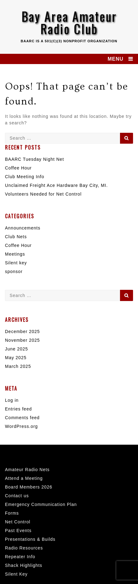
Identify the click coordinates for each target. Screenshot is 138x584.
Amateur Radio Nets (27, 469)
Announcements (22, 227)
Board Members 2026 (28, 486)
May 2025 (15, 357)
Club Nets (16, 236)
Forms (12, 513)
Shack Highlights (23, 565)
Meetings (15, 254)
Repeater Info (20, 556)
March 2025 (18, 366)
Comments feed (22, 417)
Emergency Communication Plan (41, 504)
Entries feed (18, 408)
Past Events (18, 530)
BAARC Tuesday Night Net (34, 159)
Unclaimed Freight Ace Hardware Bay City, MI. (56, 185)
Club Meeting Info (24, 176)
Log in (12, 400)
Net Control (17, 521)
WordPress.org (21, 426)
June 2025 (16, 348)
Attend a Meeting (24, 478)
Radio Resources (24, 547)
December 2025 (22, 331)
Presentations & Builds (30, 539)
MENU (115, 59)
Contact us (17, 495)
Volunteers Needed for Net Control (43, 194)
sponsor (14, 271)
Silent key (16, 262)
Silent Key (16, 574)
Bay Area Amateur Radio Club (69, 22)
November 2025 (22, 340)
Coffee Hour (18, 167)
